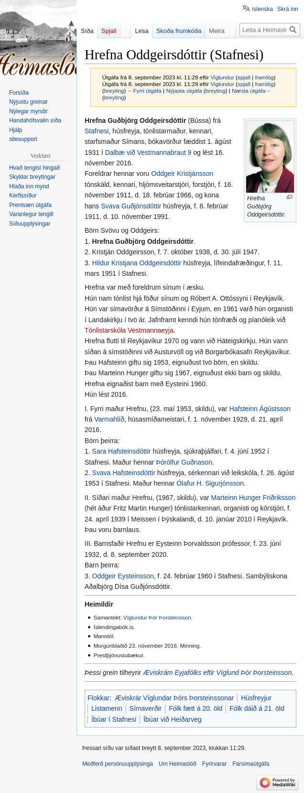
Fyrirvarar (214, 763)
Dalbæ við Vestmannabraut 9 (148, 152)
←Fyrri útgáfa (145, 90)
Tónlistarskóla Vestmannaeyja (129, 330)
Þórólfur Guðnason (184, 462)
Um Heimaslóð (177, 763)
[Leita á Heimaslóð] (269, 29)
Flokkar (98, 698)
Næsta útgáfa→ (251, 90)
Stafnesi (97, 131)
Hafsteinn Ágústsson (260, 409)
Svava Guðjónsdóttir (131, 206)
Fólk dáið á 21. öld (256, 708)
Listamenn (106, 708)
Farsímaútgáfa (250, 763)
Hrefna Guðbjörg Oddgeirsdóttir (143, 241)
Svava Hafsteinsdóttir (123, 473)
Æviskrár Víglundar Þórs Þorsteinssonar (174, 698)
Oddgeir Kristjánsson (182, 173)
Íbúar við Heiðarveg (172, 719)
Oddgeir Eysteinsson (123, 576)
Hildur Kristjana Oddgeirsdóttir (137, 263)
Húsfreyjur (256, 698)
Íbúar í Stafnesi (113, 719)
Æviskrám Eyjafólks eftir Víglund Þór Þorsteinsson (217, 672)
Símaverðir (146, 708)
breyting (114, 90)
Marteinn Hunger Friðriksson (253, 497)
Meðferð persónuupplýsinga (117, 763)
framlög (264, 77)
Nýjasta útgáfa (184, 90)
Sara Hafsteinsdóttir (121, 451)
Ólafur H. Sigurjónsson (210, 483)
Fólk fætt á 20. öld (195, 708)
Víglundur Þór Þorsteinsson (157, 617)
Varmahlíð (109, 419)
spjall (244, 77)
